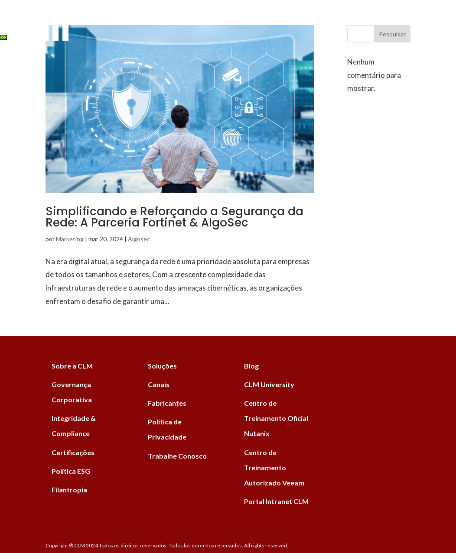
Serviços (96, 18)
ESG (325, 18)
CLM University (269, 384)
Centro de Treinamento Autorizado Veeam (274, 467)
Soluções (50, 18)
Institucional (273, 18)
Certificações (73, 452)
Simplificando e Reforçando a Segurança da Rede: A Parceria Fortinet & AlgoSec (174, 217)
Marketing (70, 239)
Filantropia (69, 489)
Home (10, 18)
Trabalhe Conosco (177, 456)
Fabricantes (147, 18)
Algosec (139, 239)
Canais (194, 18)
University (371, 18)
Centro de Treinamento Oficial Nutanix (276, 418)
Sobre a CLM (72, 366)
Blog (227, 18)
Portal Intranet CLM (276, 501)
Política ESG (71, 471)
